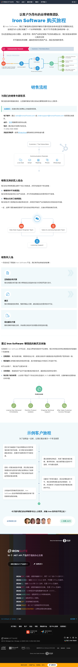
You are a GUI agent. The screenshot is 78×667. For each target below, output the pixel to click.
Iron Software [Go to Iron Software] (5, 619)
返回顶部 (72, 619)
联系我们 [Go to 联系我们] (14, 619)
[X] (70, 637)
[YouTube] (68, 637)
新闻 (20, 626)
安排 (10, 122)
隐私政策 (63, 648)
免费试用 (38, 564)
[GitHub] (65, 637)
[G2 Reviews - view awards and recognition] (31, 632)
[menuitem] (18, 2)
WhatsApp (22, 132)
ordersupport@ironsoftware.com (51, 116)
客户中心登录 (54, 626)
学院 (36, 626)
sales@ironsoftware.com (25, 116)
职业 (30, 626)
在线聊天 (7, 109)
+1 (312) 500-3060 (11, 129)
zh (73, 2)
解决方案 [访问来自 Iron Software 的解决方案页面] (29, 2)
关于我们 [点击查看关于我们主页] (43, 2)
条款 (58, 648)
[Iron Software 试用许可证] (52, 665)
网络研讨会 (43, 626)
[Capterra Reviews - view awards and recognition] (46, 632)
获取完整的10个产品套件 (19, 564)
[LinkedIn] (76, 637)
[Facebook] (73, 637)
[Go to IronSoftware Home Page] (7, 2)
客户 (25, 626)
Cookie (68, 648)
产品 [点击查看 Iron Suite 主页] (17, 2)
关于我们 (13, 626)
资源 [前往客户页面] (36, 2)
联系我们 (63, 626)
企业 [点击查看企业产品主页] (23, 2)
